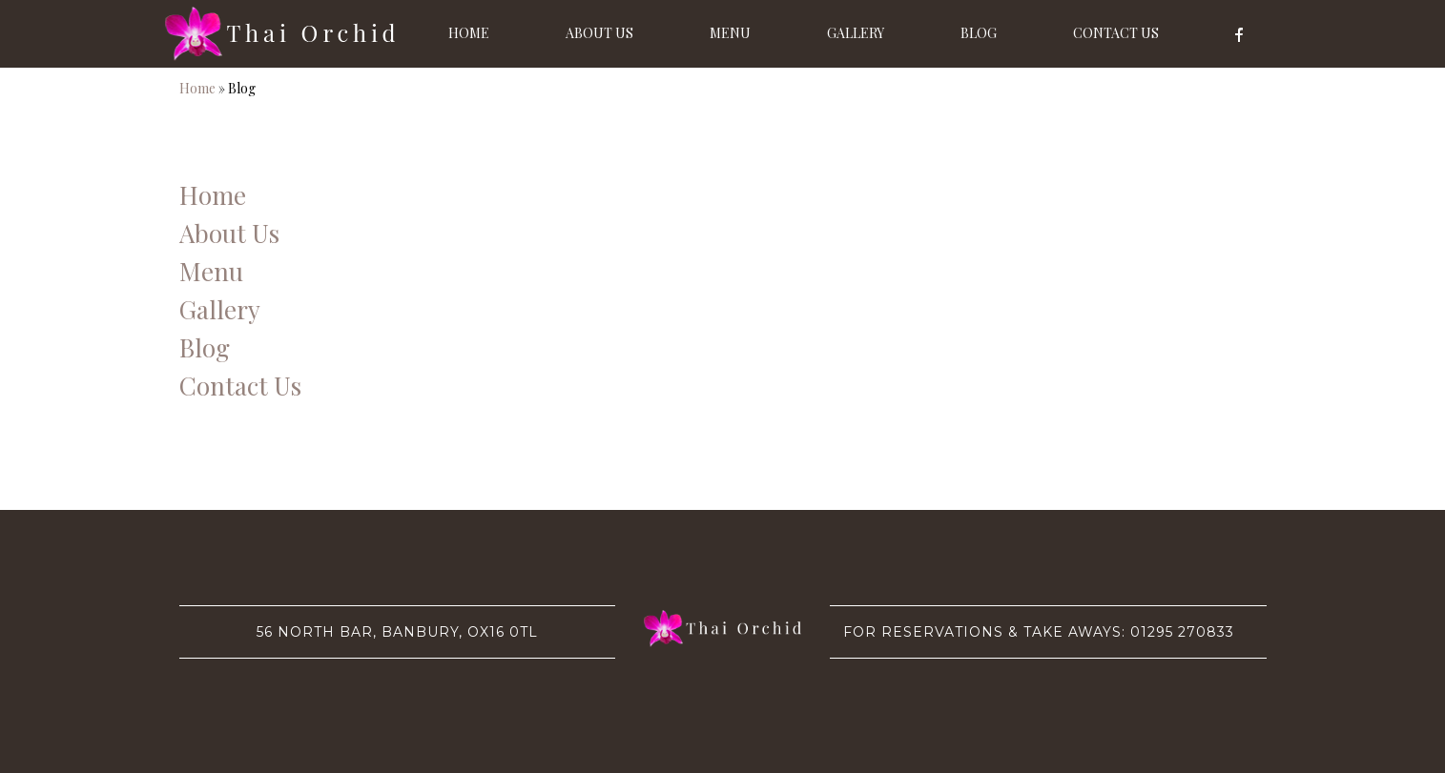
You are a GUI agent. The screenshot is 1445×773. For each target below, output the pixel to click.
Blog (978, 33)
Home (468, 33)
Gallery (855, 33)
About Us (599, 33)
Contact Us (1116, 33)
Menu (730, 33)
